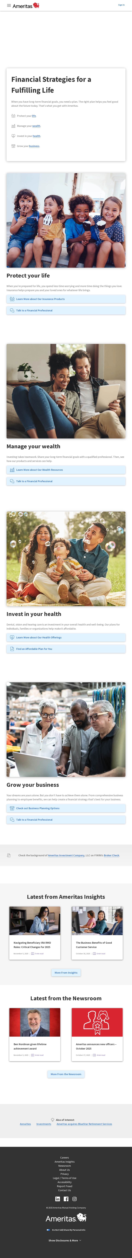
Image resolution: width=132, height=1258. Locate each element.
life (34, 115)
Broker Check (111, 855)
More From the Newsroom (66, 1074)
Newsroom (64, 1166)
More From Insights (66, 972)
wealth (36, 126)
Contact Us (64, 1190)
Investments (43, 1124)
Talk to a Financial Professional (31, 310)
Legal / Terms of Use (64, 1178)
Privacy (64, 1174)
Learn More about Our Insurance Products (37, 299)
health (36, 136)
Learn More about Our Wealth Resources (36, 469)
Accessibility (65, 1182)
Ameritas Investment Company (66, 855)
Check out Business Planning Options (35, 808)
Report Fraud (64, 1186)
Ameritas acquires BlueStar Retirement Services (84, 1124)
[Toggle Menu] (9, 5)
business (34, 146)
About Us (64, 1170)
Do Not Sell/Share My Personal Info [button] (68, 1229)
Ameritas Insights (65, 1162)
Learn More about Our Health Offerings (36, 637)
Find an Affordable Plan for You (31, 648)
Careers (64, 1158)
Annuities (25, 1124)
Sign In (121, 4)
